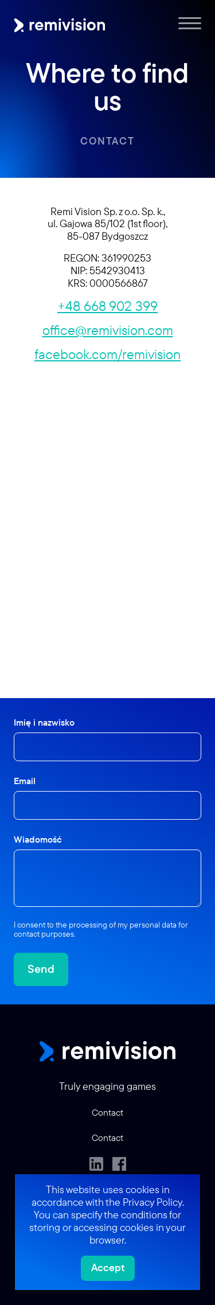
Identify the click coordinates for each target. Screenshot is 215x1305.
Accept (107, 1267)
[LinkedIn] (96, 1164)
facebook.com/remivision (107, 354)
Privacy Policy (152, 1202)
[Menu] (189, 23)
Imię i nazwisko (44, 722)
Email (25, 780)
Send (41, 968)
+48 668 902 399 (107, 305)
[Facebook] (119, 1164)
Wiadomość (38, 839)
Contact (107, 140)
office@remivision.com (107, 329)
